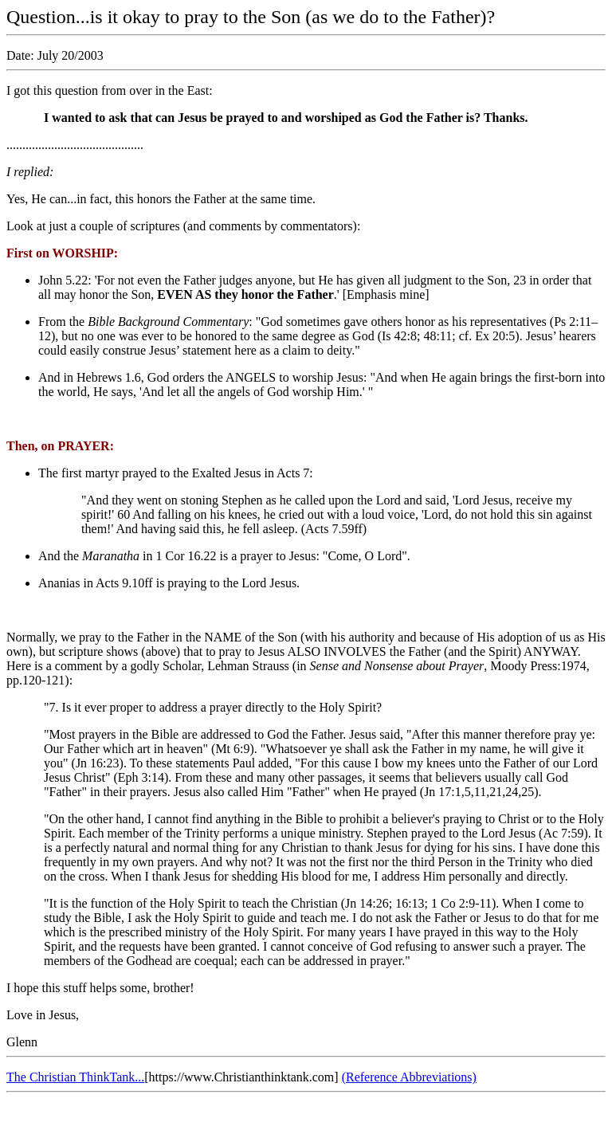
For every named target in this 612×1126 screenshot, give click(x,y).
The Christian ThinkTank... (75, 1077)
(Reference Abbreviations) (409, 1077)
